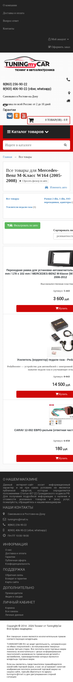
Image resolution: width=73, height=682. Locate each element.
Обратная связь (14, 575)
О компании (10, 5)
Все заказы (11, 611)
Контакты (8, 28)
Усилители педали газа (21, 207)
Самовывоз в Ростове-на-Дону (20, 96)
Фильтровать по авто (22, 225)
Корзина (10, 608)
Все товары (12, 198)
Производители (14, 593)
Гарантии (10, 557)
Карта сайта (12, 582)
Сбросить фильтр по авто (33, 181)
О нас (8, 550)
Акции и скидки (14, 596)
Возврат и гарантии (16, 578)
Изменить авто (56, 187)
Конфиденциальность (17, 564)
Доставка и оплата (13, 13)
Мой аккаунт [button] (58, 39)
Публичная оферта (15, 560)
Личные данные (14, 615)
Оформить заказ (59, 47)
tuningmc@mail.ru (18, 519)
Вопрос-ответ (11, 20)
